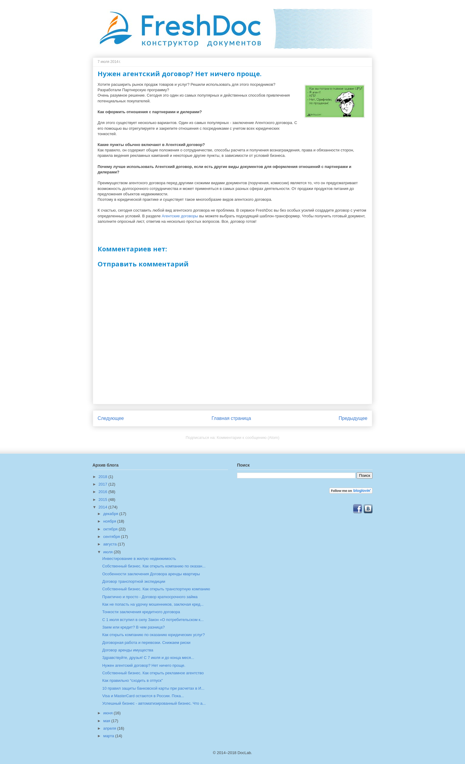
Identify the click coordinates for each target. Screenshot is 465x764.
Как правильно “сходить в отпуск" (132, 680)
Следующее (111, 418)
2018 (103, 476)
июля (108, 552)
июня (108, 713)
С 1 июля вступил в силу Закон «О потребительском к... (153, 619)
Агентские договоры (180, 216)
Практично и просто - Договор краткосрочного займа (149, 597)
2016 (103, 491)
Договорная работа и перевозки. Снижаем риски (146, 642)
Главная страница (231, 418)
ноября (110, 521)
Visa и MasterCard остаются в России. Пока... (143, 696)
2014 (103, 507)
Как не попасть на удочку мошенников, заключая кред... (153, 604)
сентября (112, 536)
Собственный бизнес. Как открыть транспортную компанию (156, 589)
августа (110, 544)
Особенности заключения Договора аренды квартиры (151, 574)
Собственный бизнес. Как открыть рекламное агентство (153, 673)
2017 (103, 484)
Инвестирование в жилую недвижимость (139, 558)
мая (107, 721)
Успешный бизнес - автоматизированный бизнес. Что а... (154, 703)
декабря (111, 513)
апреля (110, 728)
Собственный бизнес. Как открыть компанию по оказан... (153, 566)
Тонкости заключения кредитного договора (141, 612)
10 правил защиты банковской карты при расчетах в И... (153, 688)
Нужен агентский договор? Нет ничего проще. (143, 665)
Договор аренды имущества (127, 650)
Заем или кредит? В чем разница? (133, 627)
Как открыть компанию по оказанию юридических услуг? (153, 634)
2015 (103, 499)
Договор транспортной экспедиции (133, 581)
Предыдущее (353, 418)
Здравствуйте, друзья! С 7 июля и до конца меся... (148, 657)
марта (109, 736)
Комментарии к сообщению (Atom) (248, 437)
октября (111, 529)
